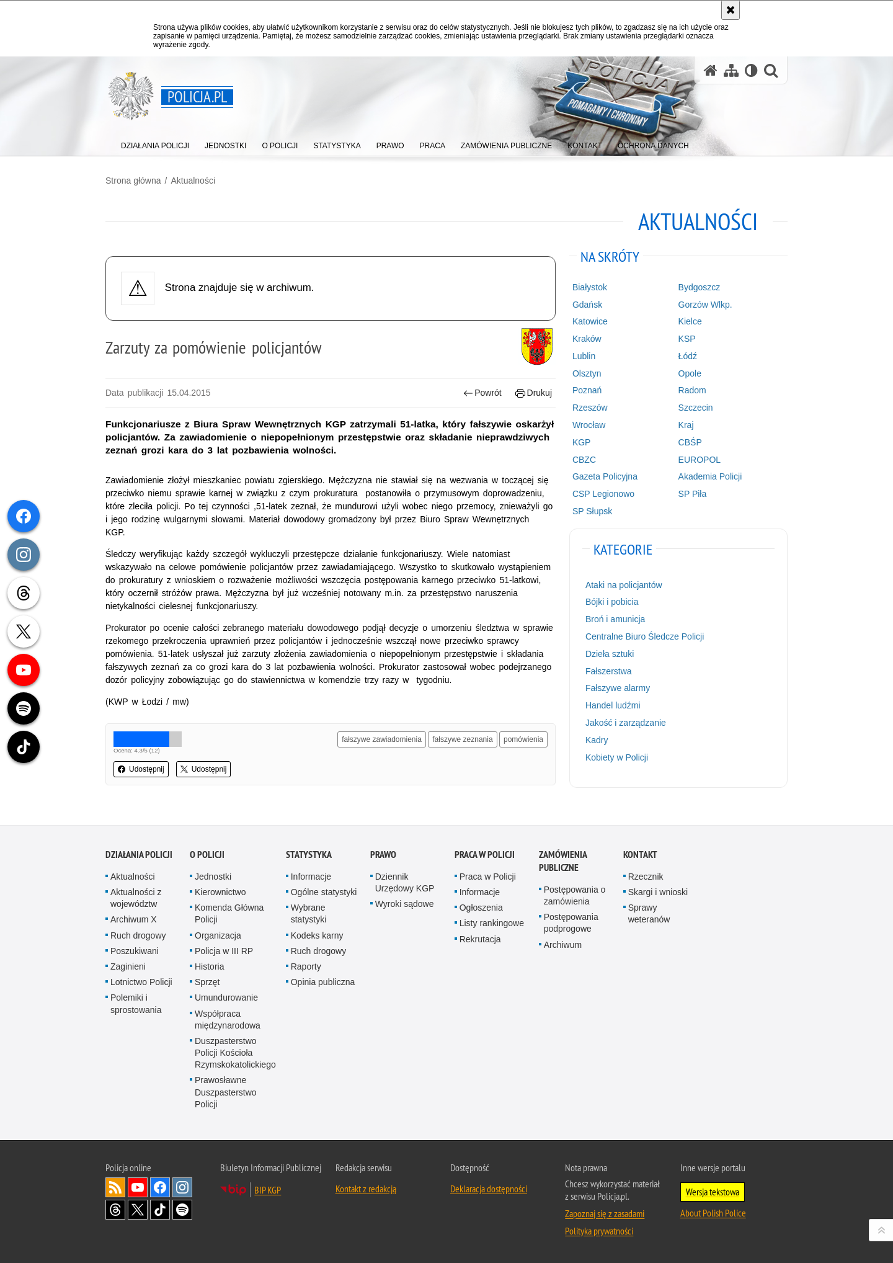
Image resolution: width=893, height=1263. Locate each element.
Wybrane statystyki (309, 913)
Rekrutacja (480, 939)
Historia (209, 966)
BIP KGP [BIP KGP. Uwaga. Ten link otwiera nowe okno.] (267, 1190)
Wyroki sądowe (404, 904)
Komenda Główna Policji (229, 913)
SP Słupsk (592, 511)
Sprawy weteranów (649, 913)
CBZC (584, 460)
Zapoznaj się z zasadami (604, 1213)
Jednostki (213, 876)
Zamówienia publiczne (563, 861)
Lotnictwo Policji (141, 982)
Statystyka (309, 854)
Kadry (596, 740)
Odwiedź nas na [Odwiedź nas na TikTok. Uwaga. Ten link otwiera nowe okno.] (160, 1210)
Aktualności (193, 180)
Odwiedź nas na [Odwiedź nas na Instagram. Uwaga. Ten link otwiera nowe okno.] (182, 1187)
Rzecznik (646, 876)
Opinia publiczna (323, 982)
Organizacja (218, 935)
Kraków (587, 339)
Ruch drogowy (138, 935)
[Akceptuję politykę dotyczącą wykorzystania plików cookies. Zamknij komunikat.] (730, 10)
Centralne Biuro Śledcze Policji (644, 636)
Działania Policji (138, 854)
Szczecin (695, 408)
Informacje (311, 876)
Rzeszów (590, 408)
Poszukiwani (134, 951)
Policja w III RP (224, 951)
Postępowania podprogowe (571, 923)
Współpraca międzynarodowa (227, 1019)
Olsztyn (587, 373)
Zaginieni (128, 966)
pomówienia (523, 739)
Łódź (687, 356)
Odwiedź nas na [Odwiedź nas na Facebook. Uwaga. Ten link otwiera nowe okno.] (160, 1187)
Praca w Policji (485, 854)
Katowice (590, 321)
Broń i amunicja (615, 619)
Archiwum (563, 945)
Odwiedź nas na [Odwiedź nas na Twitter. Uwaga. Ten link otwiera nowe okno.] (138, 1210)
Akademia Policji (710, 476)
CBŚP (690, 442)
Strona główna (133, 180)
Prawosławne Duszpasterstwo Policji (226, 1092)
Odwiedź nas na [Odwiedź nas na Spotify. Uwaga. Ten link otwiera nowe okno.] (182, 1210)
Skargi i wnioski (658, 892)
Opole (689, 373)
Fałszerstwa (608, 671)
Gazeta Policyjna (605, 476)
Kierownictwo (220, 892)
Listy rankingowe (492, 923)
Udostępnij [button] (141, 769)
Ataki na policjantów (623, 585)
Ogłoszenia (481, 908)
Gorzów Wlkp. (705, 305)
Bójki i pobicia (612, 602)
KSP (687, 339)
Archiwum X (133, 919)
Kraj (686, 425)
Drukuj (533, 393)
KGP (581, 442)
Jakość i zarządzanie (625, 723)
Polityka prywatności (599, 1231)
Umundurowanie (226, 997)
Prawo (383, 854)
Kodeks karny (317, 935)
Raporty (306, 966)
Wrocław (588, 425)
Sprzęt (207, 982)
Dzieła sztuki (609, 654)
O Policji (207, 854)
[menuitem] (155, 143)
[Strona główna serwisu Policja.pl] (711, 70)
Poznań (587, 390)
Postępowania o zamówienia (575, 895)
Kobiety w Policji (616, 757)
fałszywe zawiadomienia (382, 739)
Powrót (482, 393)
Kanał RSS (115, 1187)
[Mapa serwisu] (731, 70)
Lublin (583, 356)
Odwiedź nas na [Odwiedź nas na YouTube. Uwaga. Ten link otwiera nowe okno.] (138, 1187)
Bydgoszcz (699, 287)
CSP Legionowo (603, 494)
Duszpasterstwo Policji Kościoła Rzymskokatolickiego (235, 1052)
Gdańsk (587, 305)
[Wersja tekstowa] (751, 70)
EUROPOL (699, 460)
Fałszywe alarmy (617, 688)
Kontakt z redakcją (365, 1188)
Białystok (589, 287)
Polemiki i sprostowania (136, 1003)
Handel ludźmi (613, 705)
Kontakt (640, 854)
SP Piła (692, 494)
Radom (692, 390)
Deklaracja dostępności (488, 1188)
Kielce (690, 321)
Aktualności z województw (135, 898)
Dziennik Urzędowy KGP (405, 882)
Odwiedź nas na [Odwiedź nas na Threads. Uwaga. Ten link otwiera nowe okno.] (115, 1210)
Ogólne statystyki (324, 892)
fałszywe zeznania (462, 739)
